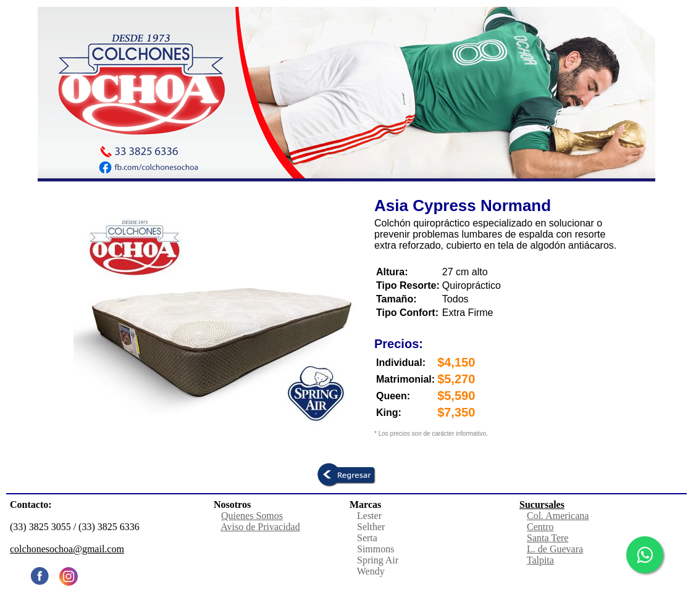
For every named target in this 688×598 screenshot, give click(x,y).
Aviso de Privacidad (260, 526)
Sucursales (541, 504)
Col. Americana (558, 515)
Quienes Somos (252, 515)
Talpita (540, 560)
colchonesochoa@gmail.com (67, 549)
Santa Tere (547, 538)
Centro (540, 526)
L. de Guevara (555, 549)
